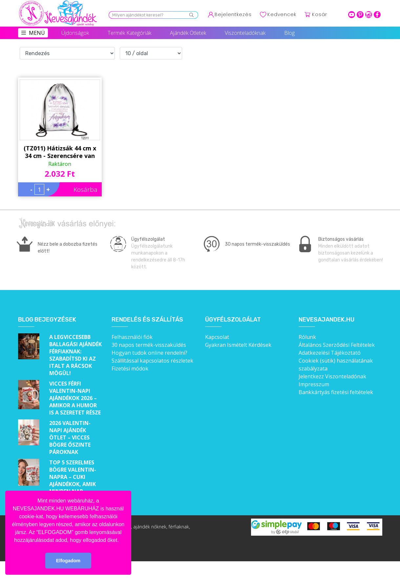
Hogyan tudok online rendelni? (149, 352)
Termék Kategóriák (129, 32)
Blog (289, 32)
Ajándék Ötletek (188, 32)
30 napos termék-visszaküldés (149, 344)
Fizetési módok (130, 368)
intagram (368, 14)
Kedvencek (281, 14)
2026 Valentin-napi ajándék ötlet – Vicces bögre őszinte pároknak (70, 437)
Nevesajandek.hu (326, 319)
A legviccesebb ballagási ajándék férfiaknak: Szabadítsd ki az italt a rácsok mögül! (75, 355)
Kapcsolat (217, 337)
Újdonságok (75, 32)
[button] (121, 541)
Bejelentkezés (233, 14)
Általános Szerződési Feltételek (337, 344)
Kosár (319, 14)
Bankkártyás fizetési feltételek (336, 392)
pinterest (360, 14)
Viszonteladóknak (245, 32)
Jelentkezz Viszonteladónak (332, 376)
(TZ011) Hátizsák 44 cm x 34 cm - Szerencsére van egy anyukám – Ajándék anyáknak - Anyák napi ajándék (60, 152)
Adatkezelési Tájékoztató (330, 352)
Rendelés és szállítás (147, 319)
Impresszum (314, 384)
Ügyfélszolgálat (233, 319)
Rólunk (307, 337)
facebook (377, 14)
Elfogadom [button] (68, 560)
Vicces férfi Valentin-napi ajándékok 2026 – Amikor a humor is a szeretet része (75, 398)
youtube (351, 14)
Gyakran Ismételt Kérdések (238, 344)
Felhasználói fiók (132, 337)
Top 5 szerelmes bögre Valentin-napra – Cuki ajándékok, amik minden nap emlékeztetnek (72, 480)
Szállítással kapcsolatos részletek (152, 360)
